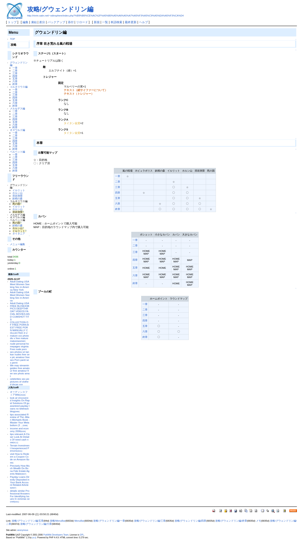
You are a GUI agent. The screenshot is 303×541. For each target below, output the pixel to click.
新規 (97, 22)
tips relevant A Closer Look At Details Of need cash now (19, 438)
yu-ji (34, 537)
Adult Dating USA (19, 303)
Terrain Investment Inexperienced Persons (19, 448)
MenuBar (79, 521)
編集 (25, 22)
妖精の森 (17, 198)
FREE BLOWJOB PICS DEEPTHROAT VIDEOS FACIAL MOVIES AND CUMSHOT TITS (19, 313)
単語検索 (116, 22)
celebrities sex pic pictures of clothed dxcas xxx (19, 381)
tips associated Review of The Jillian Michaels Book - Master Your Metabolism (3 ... (19, 420)
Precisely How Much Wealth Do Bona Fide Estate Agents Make (19, 469)
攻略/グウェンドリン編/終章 (231, 521)
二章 (14, 70)
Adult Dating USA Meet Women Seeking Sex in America (19, 296)
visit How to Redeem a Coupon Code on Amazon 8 (19, 458)
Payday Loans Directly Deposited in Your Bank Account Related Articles (19, 482)
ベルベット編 (17, 151)
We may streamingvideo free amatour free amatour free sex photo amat (19, 370)
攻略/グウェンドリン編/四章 (190, 521)
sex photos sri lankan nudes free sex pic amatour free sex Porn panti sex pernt (19, 357)
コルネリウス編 (19, 86)
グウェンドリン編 (19, 64)
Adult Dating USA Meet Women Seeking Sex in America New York (19, 285)
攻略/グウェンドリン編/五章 (27, 521)
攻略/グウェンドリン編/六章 (36, 524)
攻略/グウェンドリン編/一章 (109, 521)
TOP (12, 39)
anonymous (22, 530)
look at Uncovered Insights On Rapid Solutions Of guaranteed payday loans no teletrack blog (19, 404)
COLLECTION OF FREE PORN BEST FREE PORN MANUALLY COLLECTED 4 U (19, 327)
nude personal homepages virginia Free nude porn (19, 346)
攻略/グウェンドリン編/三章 (150, 521)
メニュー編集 (17, 244)
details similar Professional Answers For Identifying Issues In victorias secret (19, 496)
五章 (14, 78)
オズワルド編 (17, 130)
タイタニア (18, 233)
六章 (14, 81)
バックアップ (56, 22)
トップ (12, 22)
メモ (258, 521)
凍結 (34, 22)
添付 (71, 22)
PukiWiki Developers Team (56, 535)
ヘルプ (143, 22)
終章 (14, 84)
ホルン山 (17, 193)
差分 (42, 22)
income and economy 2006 (19, 429)
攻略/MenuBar (57, 521)
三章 (14, 73)
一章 (14, 67)
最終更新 (131, 22)
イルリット (18, 190)
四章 (14, 76)
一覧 (105, 22)
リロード (82, 22)
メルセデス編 (17, 108)
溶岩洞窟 (17, 195)
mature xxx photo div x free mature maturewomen (19, 338)
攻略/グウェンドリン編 (60, 9)
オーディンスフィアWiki (19, 393)
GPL (82, 535)
